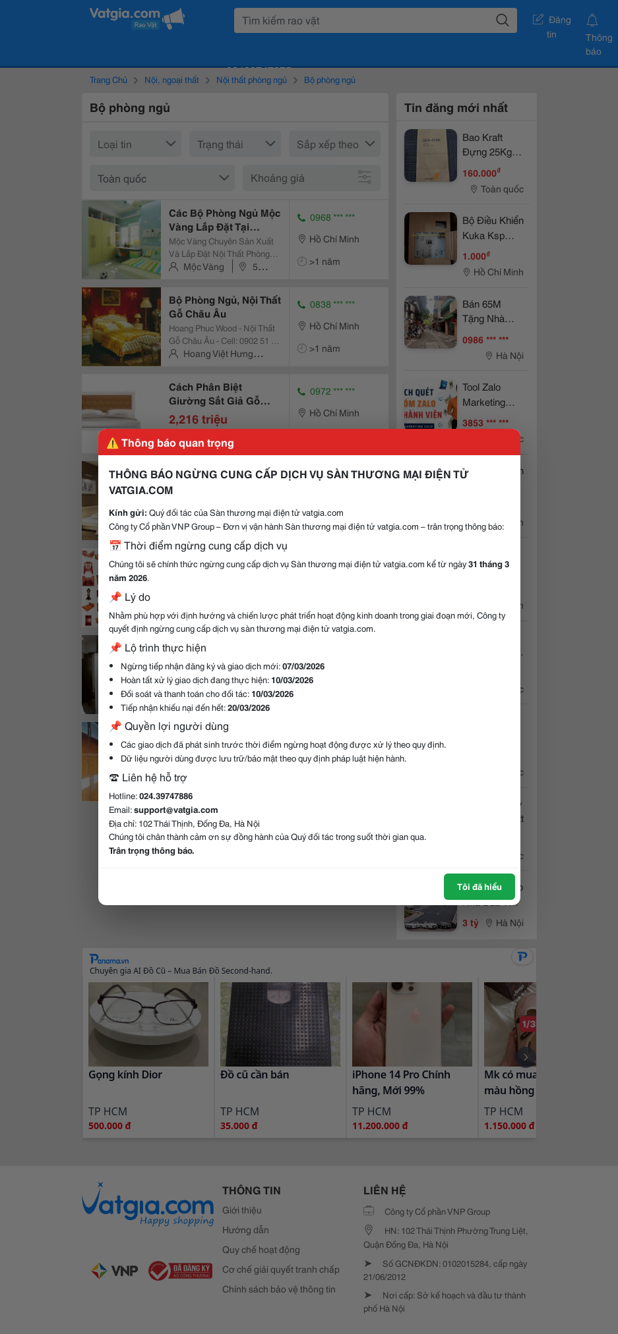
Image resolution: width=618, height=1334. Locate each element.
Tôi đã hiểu (479, 886)
